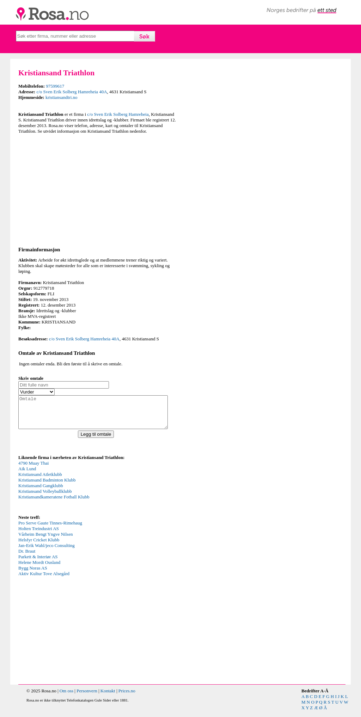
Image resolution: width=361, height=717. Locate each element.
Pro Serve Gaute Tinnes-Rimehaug (50, 529)
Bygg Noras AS (32, 574)
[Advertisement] (97, 189)
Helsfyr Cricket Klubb (38, 546)
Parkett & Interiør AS (38, 563)
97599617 (55, 86)
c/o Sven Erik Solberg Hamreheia (118, 114)
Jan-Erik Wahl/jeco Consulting (46, 551)
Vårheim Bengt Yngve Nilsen (45, 540)
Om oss (66, 697)
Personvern (87, 697)
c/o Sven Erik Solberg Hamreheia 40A (71, 91)
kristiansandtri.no (61, 97)
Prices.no (126, 697)
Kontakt (107, 697)
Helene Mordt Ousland (39, 568)
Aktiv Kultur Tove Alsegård (43, 580)
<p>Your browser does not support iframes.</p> (71, 493)
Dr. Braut (26, 557)
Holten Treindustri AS (38, 534)
